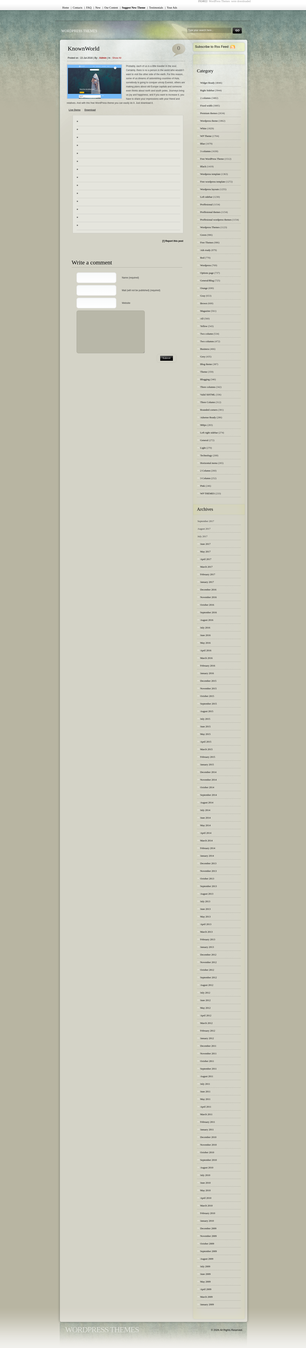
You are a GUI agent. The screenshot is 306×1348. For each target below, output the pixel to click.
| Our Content (110, 7)
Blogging (205, 379)
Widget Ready (207, 82)
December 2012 (208, 954)
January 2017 (207, 581)
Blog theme (206, 364)
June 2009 (205, 1274)
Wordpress (205, 265)
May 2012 (205, 1007)
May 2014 (205, 825)
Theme (203, 371)
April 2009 (205, 1289)
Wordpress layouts (209, 189)
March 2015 (206, 749)
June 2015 (205, 726)
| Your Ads (171, 7)
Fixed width (206, 105)
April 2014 (205, 832)
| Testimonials (155, 7)
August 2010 (206, 1167)
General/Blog (207, 280)
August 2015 (206, 711)
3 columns (205, 151)
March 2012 (206, 1023)
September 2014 (208, 794)
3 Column (205, 478)
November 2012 (208, 962)
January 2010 (207, 1220)
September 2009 (208, 1251)
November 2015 (208, 688)
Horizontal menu (208, 463)
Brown (203, 303)
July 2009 (205, 1266)
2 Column (205, 470)
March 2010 (206, 1205)
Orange (204, 288)
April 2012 (205, 1015)
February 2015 (207, 756)
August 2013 (206, 893)
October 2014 (207, 787)
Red (202, 257)
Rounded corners (208, 409)
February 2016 (207, 665)
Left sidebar (206, 196)
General (204, 440)
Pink (202, 485)
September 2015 (208, 703)
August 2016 (206, 620)
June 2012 (205, 1000)
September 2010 (208, 1159)
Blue (202, 143)
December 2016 (208, 589)
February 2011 (207, 1121)
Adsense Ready (208, 417)
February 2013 (207, 939)
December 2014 (208, 772)
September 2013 (208, 886)
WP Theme (206, 136)
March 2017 (206, 566)
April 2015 (205, 741)
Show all (116, 58)
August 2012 (206, 985)
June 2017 (205, 543)
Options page (207, 272)
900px (203, 425)
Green (203, 234)
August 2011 (206, 1076)
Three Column (207, 402)
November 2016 (208, 597)
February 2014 (207, 848)
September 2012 (208, 977)
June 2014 (205, 817)
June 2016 (205, 635)
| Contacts (76, 7)
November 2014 (208, 779)
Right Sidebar (207, 90)
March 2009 (206, 1296)
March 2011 (206, 1114)
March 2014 (206, 840)
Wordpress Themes (210, 227)
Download (90, 110)
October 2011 (207, 1061)
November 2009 (208, 1236)
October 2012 (207, 969)
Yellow (203, 326)
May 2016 (205, 642)
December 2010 (208, 1137)
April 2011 (205, 1106)
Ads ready (205, 250)
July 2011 (205, 1083)
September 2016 (208, 612)
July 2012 (205, 992)
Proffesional (206, 204)
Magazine (205, 310)
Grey (202, 356)
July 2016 (205, 627)
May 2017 (205, 551)
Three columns (207, 387)
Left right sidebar (209, 432)
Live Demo (75, 110)
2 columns (205, 98)
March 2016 (206, 658)
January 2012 (207, 1038)
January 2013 (207, 947)
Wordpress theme (209, 120)
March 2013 (206, 931)
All (202, 318)
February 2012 (207, 1030)
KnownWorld (84, 48)
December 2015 (208, 680)
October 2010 (207, 1152)
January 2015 (207, 764)
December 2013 (208, 863)
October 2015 (207, 696)
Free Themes (206, 242)
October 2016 (207, 604)
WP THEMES (207, 493)
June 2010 (205, 1182)
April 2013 (205, 924)
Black (203, 166)
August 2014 (206, 802)
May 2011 (205, 1099)
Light (203, 447)
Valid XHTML (207, 394)
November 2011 (208, 1053)
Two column (206, 333)
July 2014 (205, 810)
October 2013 (207, 878)
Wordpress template (210, 174)
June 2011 (205, 1091)
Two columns (207, 341)
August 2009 (206, 1258)
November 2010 (208, 1144)
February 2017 (207, 574)
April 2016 (205, 650)
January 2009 (207, 1304)
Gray (202, 295)
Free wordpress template (212, 181)
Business (204, 348)
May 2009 (205, 1281)
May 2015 (205, 734)
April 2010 (205, 1197)
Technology (206, 455)
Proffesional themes (210, 212)
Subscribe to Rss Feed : (212, 47)
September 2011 (208, 1068)
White (203, 128)
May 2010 (205, 1190)
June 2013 (205, 909)
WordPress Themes (79, 31)
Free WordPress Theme (212, 158)
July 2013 (205, 901)
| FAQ (88, 7)
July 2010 (205, 1175)
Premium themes (208, 113)
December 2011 (208, 1045)
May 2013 (205, 916)
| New (97, 7)
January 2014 (207, 855)
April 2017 (205, 559)
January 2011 (207, 1129)
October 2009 (207, 1243)
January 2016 (207, 673)
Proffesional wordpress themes (215, 219)
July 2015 (205, 718)
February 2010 (207, 1213)
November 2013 (208, 870)
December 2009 (208, 1228)
